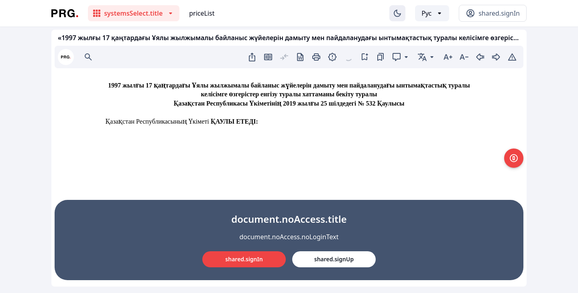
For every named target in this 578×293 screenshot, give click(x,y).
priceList (201, 13)
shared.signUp (334, 259)
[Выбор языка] (432, 13)
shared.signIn (244, 259)
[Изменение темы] (397, 13)
